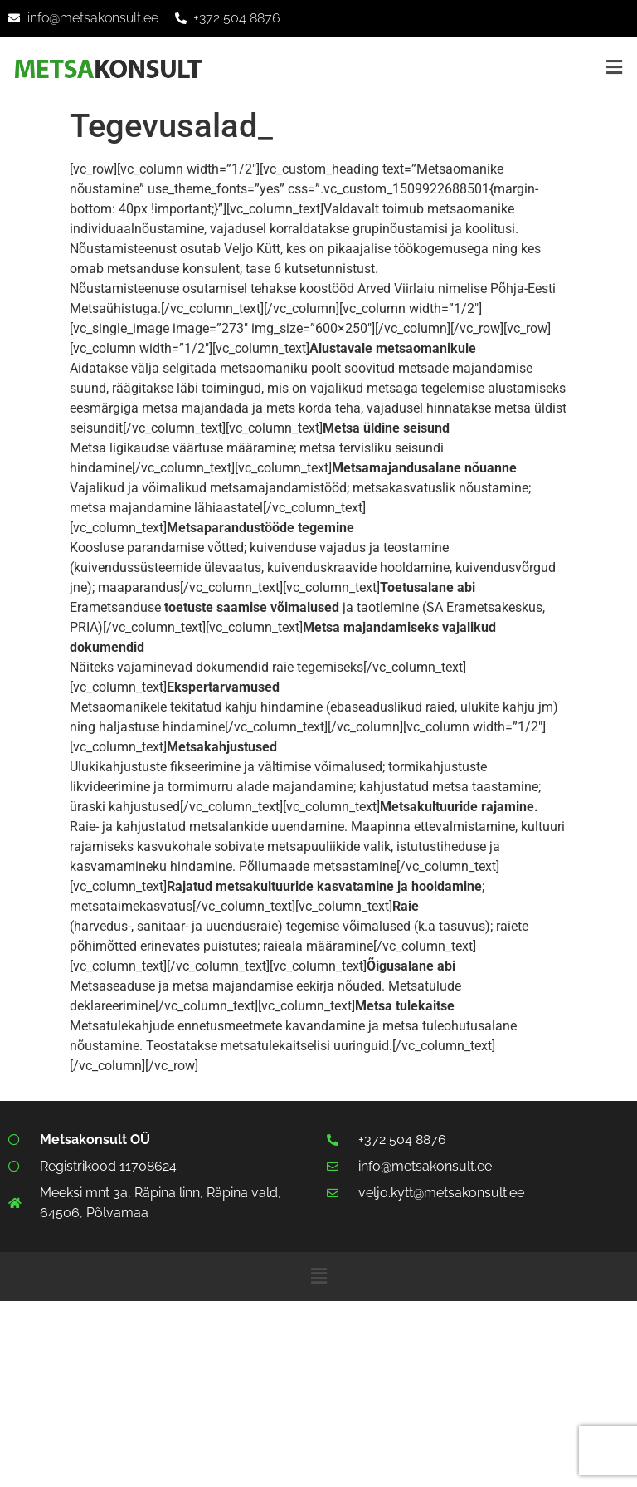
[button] (615, 67)
